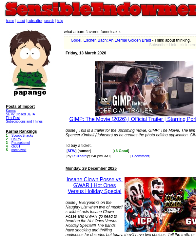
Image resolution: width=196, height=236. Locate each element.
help (60, 21)
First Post (13, 118)
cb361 (15, 146)
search (49, 21)
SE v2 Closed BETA (20, 114)
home (10, 21)
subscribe (35, 21)
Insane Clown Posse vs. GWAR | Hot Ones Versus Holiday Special (95, 185)
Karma (10, 110)
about (21, 21)
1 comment (140, 156)
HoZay (16, 139)
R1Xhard (79, 156)
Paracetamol (20, 143)
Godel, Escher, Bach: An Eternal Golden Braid (111, 40)
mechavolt (19, 150)
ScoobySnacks (22, 135)
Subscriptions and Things (24, 121)
